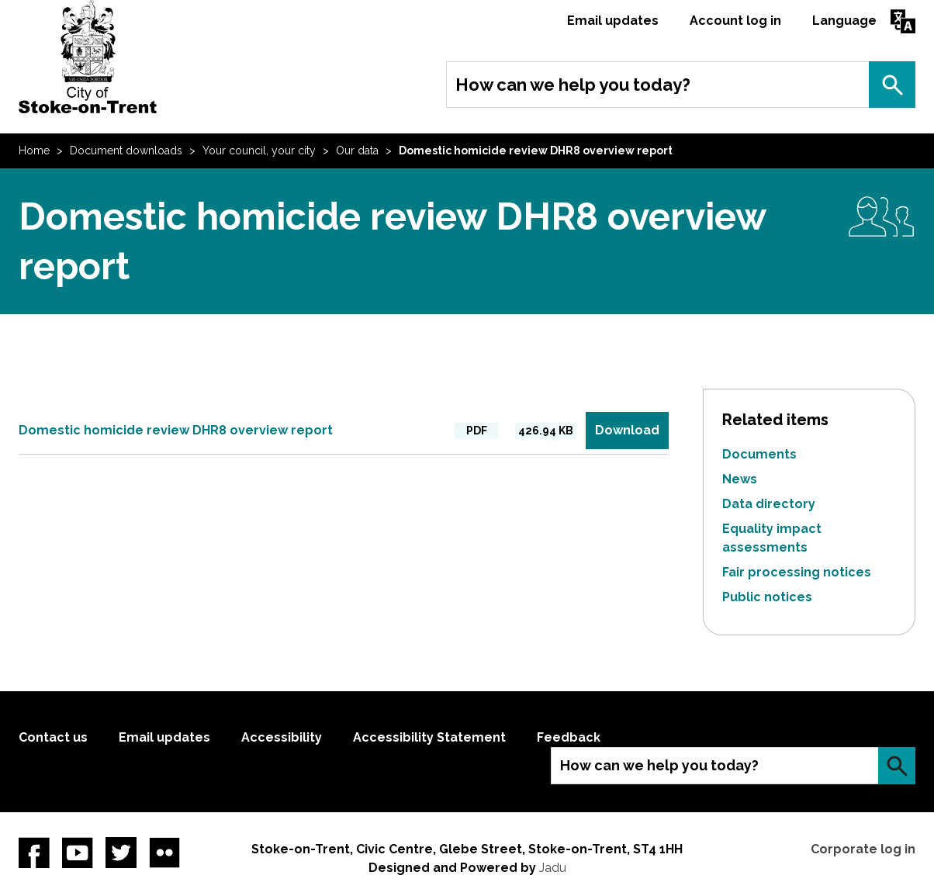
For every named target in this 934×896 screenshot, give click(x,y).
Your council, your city (259, 150)
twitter (121, 852)
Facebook (34, 852)
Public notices (767, 597)
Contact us (53, 737)
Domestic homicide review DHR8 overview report (176, 430)
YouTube (77, 852)
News (739, 479)
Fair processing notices (796, 572)
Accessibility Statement (429, 737)
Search (892, 84)
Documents (759, 454)
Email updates (613, 20)
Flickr (164, 852)
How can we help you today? (572, 84)
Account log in (735, 20)
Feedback (568, 737)
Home (34, 150)
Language (844, 20)
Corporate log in (863, 849)
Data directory (768, 503)
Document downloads (126, 150)
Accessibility (281, 737)
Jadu (552, 867)
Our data (357, 150)
